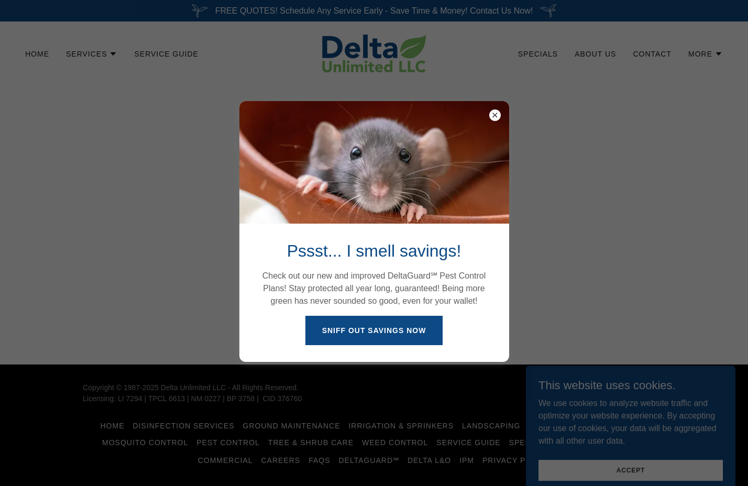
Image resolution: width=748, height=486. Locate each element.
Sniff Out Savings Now (374, 330)
